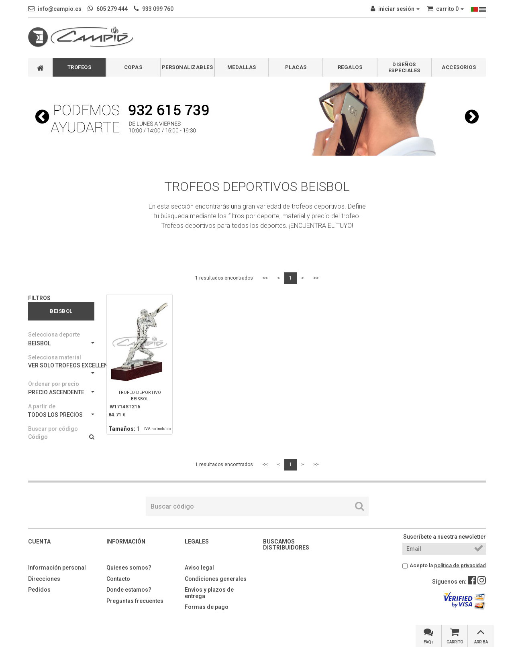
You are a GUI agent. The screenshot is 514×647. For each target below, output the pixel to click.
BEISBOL (61, 343)
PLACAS (296, 67)
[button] (42, 117)
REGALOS (350, 67)
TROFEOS (79, 67)
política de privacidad (460, 565)
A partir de (41, 406)
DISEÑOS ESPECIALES (404, 67)
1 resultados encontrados (224, 278)
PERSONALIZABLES (187, 67)
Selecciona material (54, 357)
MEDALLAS (241, 67)
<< (265, 278)
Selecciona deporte (54, 334)
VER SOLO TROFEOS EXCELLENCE (61, 368)
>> (316, 278)
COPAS (133, 67)
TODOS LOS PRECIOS (61, 415)
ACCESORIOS (459, 67)
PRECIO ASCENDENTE (61, 392)
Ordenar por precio (53, 384)
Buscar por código (53, 429)
